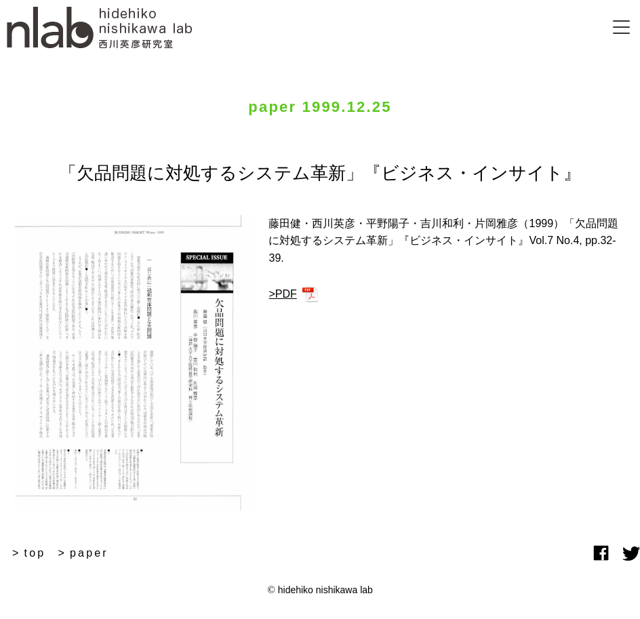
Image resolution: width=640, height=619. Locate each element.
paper (89, 553)
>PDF (282, 294)
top (35, 553)
